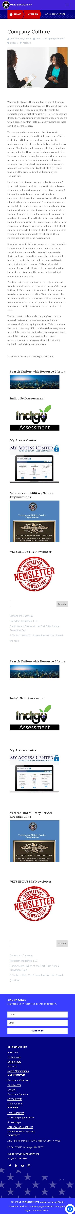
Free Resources (15, 1112)
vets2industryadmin (20, 38)
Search (62, 943)
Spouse (14, 42)
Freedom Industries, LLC (24, 621)
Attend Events (14, 1098)
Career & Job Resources (20, 1126)
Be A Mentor (14, 1084)
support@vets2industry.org (23, 1153)
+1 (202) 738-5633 (17, 1158)
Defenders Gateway (21, 616)
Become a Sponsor (17, 1094)
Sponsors (12, 1066)
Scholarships (14, 1122)
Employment (57, 38)
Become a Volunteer (18, 1080)
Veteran (26, 42)
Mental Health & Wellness (21, 1131)
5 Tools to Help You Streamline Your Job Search (37, 635)
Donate (11, 1089)
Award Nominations (18, 1071)
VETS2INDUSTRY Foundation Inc (37, 1202)
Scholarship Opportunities (21, 1117)
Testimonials (14, 1057)
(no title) (15, 640)
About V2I (12, 1052)
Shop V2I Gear (15, 1103)
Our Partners (14, 1061)
